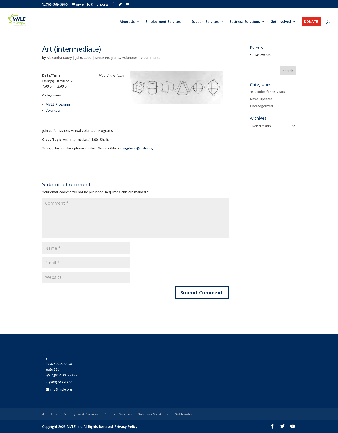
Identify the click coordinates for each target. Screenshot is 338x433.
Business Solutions (244, 22)
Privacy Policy (126, 426)
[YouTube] (127, 4)
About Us (127, 22)
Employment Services (163, 22)
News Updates (261, 99)
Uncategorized (261, 106)
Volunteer (129, 57)
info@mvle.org (61, 389)
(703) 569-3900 (60, 382)
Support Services (205, 22)
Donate (311, 22)
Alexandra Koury (59, 57)
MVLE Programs (107, 57)
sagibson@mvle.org (138, 148)
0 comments (150, 57)
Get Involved (281, 22)
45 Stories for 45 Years (267, 91)
